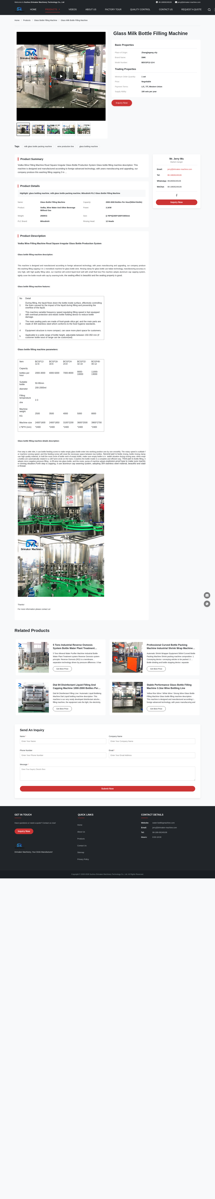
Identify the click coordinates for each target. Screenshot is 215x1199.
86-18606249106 (175, 175)
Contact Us (166, 9)
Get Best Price (62, 669)
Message (24, 764)
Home (33, 9)
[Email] (207, 595)
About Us (90, 9)
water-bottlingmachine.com (163, 825)
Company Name (115, 736)
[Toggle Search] (209, 9)
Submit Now (107, 791)
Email (112, 750)
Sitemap (80, 854)
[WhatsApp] (207, 604)
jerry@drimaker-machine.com (189, 2)
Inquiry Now (177, 202)
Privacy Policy (83, 861)
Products (51, 9)
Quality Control (140, 9)
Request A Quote (191, 9)
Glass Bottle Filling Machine (45, 20)
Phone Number (26, 750)
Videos (73, 9)
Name (23, 736)
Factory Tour (113, 9)
